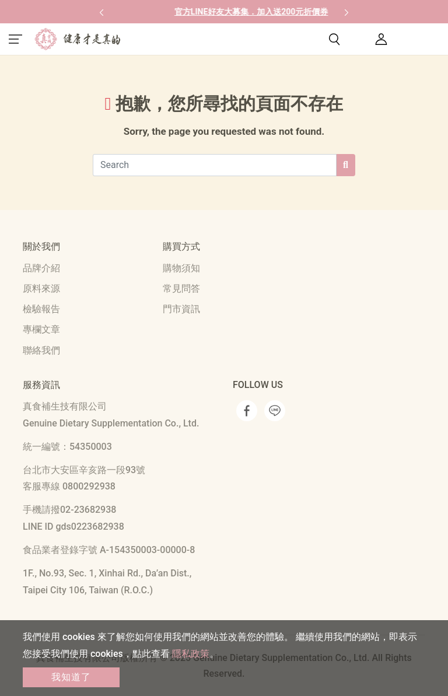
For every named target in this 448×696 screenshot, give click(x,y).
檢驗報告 (41, 308)
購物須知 (181, 268)
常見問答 (181, 288)
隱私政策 (190, 653)
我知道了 (71, 677)
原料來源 (41, 288)
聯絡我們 (41, 350)
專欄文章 (41, 329)
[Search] (215, 165)
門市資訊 (181, 308)
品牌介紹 (41, 268)
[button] (101, 11)
